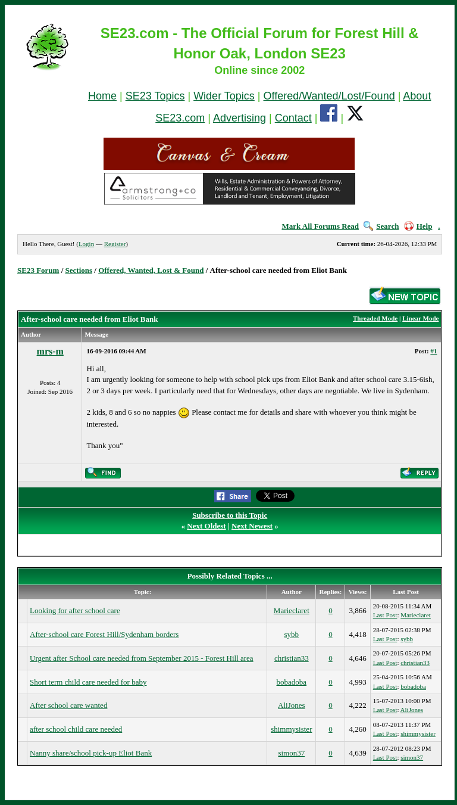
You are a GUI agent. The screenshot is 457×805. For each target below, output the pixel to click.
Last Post (385, 614)
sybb (291, 634)
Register (115, 243)
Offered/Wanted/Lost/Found (329, 96)
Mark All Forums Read (320, 226)
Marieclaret (291, 610)
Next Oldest (206, 525)
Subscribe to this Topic (229, 515)
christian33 (291, 658)
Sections (79, 270)
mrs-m (50, 351)
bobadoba (292, 681)
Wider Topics (224, 96)
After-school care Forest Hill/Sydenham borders (104, 634)
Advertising (239, 118)
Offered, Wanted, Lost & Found (151, 270)
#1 (433, 351)
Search (381, 226)
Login (86, 243)
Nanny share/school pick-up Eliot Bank (91, 752)
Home (102, 96)
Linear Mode (420, 318)
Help (418, 226)
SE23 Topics (155, 96)
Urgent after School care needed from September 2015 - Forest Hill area (141, 658)
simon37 (291, 752)
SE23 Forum (38, 270)
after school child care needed (76, 729)
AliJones (291, 705)
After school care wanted (68, 705)
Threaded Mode (375, 318)
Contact (293, 118)
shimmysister (291, 729)
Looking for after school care (75, 610)
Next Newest (252, 525)
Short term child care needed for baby (88, 681)
